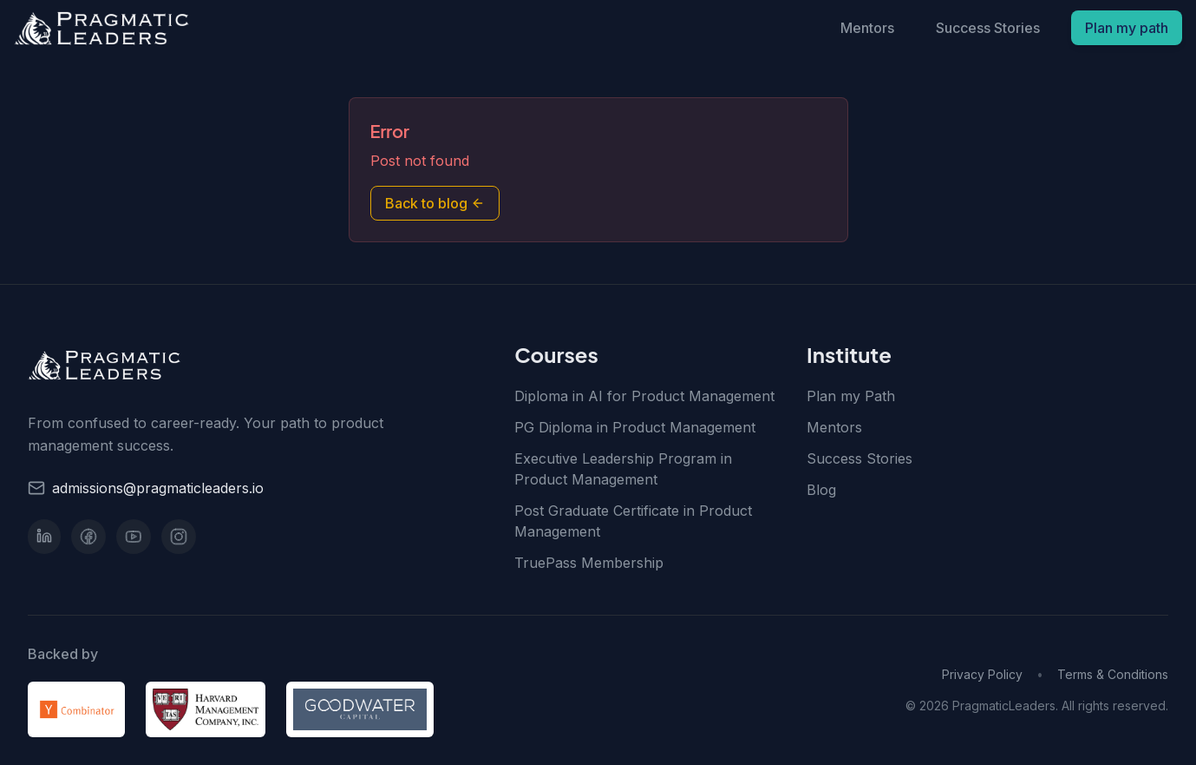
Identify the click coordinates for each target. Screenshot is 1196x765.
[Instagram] (178, 536)
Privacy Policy (982, 674)
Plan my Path (851, 396)
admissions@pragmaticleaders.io (158, 488)
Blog (821, 489)
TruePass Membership (588, 562)
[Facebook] (88, 536)
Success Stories (988, 27)
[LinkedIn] (44, 536)
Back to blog (435, 203)
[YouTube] (133, 536)
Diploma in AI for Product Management (644, 396)
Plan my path (1126, 27)
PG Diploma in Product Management (634, 427)
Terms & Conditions (1112, 674)
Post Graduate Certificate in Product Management (633, 521)
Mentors (867, 27)
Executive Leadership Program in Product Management (623, 469)
